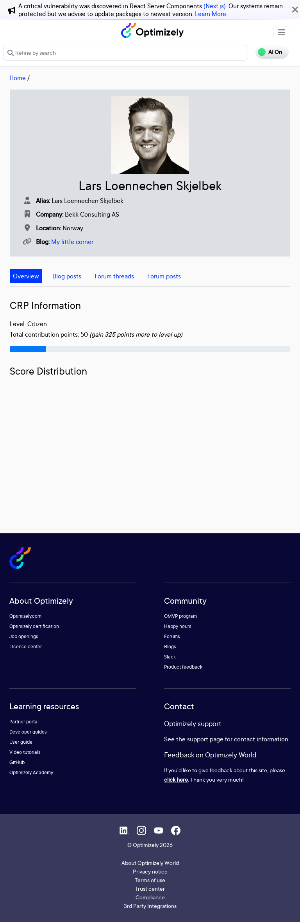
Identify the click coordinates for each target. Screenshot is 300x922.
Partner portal (24, 721)
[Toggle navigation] (281, 32)
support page (205, 739)
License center (25, 646)
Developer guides (28, 731)
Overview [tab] (26, 276)
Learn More (210, 13)
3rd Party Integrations (150, 905)
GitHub (17, 762)
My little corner (72, 241)
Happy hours (177, 626)
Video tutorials (25, 752)
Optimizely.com (25, 616)
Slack (170, 656)
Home (17, 78)
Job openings (23, 636)
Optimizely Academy (31, 772)
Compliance (150, 897)
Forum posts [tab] (164, 276)
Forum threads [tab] (114, 276)
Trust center (150, 888)
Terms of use (150, 880)
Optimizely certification (34, 626)
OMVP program (180, 616)
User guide (20, 742)
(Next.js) (215, 6)
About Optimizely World (150, 862)
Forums (172, 636)
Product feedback (183, 667)
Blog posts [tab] (66, 276)
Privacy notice (150, 871)
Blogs (170, 646)
